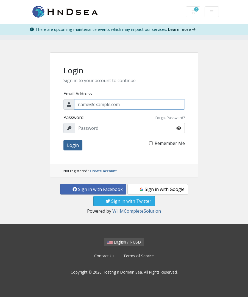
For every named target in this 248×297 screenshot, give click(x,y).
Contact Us (104, 255)
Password (73, 117)
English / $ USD (124, 242)
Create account (103, 170)
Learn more (182, 29)
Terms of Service (138, 255)
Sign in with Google (162, 189)
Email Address (77, 94)
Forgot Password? (170, 117)
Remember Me (170, 143)
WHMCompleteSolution (136, 211)
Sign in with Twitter (128, 201)
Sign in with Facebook (98, 189)
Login (73, 145)
